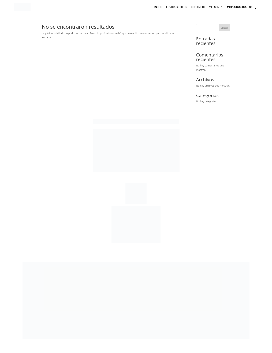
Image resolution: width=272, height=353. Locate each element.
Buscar (224, 27)
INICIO (158, 7)
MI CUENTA (215, 7)
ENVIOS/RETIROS (176, 7)
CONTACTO (198, 7)
